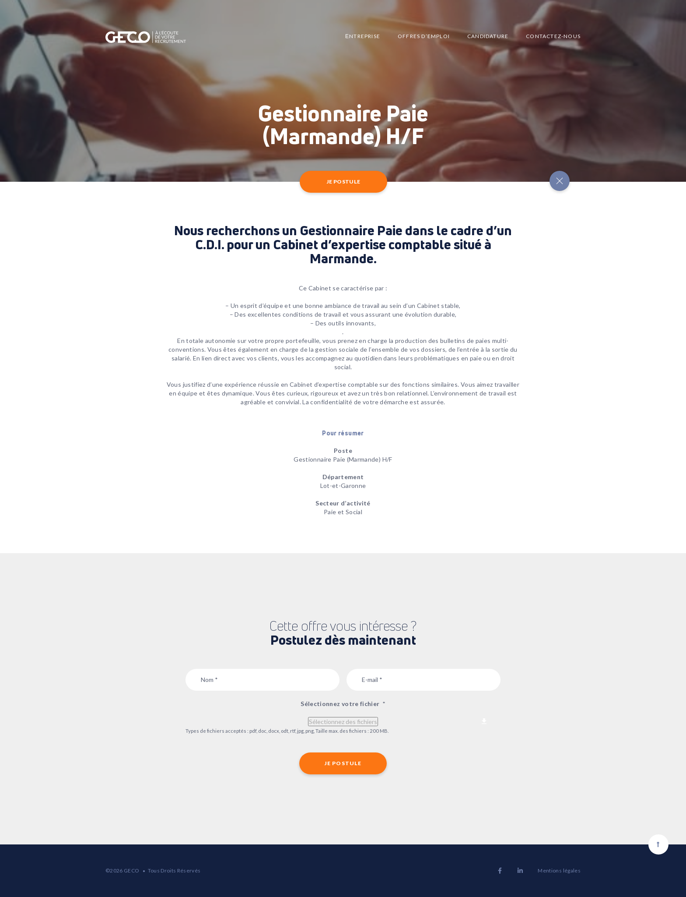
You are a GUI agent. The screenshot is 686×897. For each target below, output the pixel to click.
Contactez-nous (553, 36)
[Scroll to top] (658, 844)
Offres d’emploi (424, 36)
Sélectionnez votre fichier (343, 703)
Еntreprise (362, 36)
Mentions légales (559, 870)
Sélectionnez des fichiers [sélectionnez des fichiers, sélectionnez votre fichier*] (343, 721)
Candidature (487, 36)
